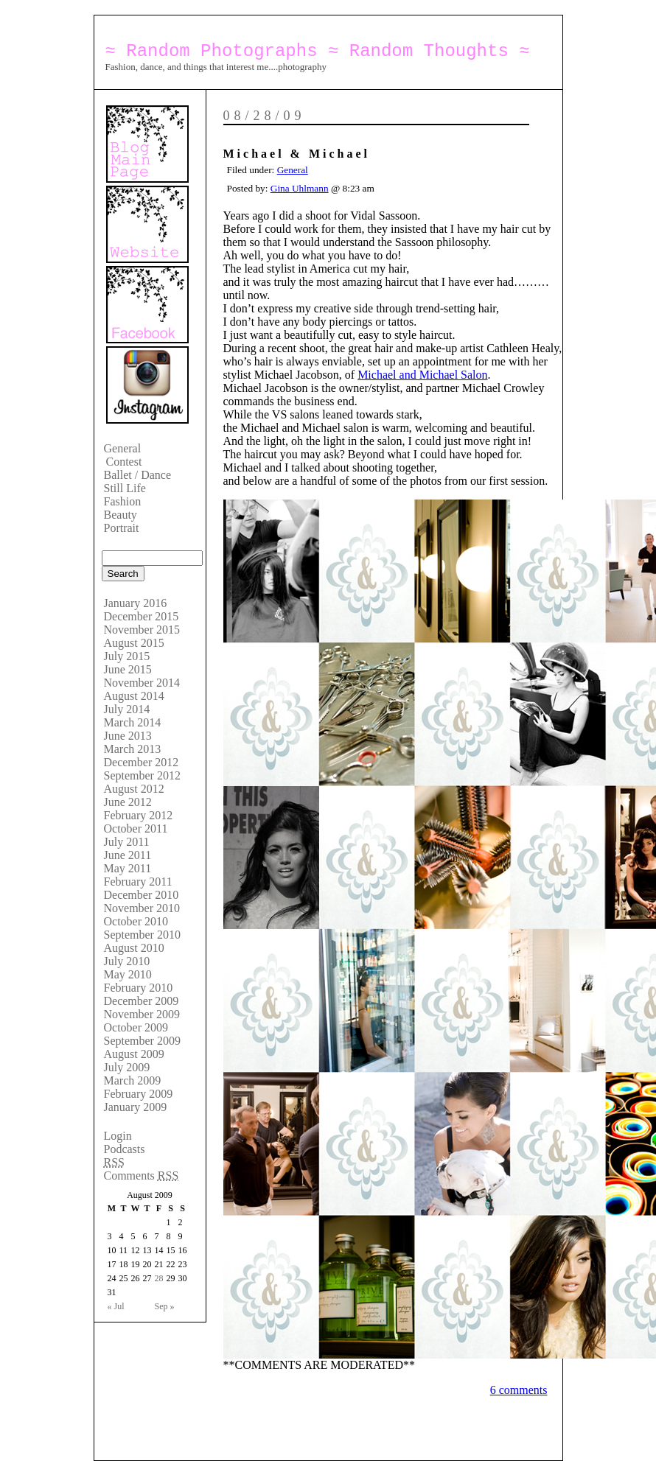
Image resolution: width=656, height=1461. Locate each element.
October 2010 (136, 921)
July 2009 (127, 1067)
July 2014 (127, 709)
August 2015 (134, 643)
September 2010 (142, 934)
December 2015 (141, 616)
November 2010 (142, 908)
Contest (124, 461)
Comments (141, 1175)
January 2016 (135, 603)
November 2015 (142, 629)
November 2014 (142, 682)
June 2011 (128, 855)
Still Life (125, 488)
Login (118, 1135)
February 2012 (138, 815)
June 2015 (128, 669)
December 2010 (141, 895)
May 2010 (128, 974)
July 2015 (127, 656)
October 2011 (136, 828)
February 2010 (138, 987)
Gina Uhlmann (300, 188)
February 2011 (138, 881)
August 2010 (134, 948)
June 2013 (128, 735)
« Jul (116, 1306)
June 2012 (128, 802)
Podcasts (124, 1149)
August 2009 (134, 1054)
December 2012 (141, 762)
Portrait (121, 528)
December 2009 (141, 1001)
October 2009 (136, 1027)
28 (159, 1278)
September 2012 (142, 775)
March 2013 (132, 749)
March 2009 (132, 1080)
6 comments (519, 1390)
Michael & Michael (297, 153)
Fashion (123, 501)
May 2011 (128, 868)
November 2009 (142, 1014)
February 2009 (138, 1093)
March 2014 (132, 722)
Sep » (165, 1306)
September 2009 (142, 1040)
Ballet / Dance (138, 475)
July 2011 (127, 841)
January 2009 (135, 1107)
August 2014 (134, 696)
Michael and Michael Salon (422, 374)
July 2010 (127, 961)
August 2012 (134, 788)
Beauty (120, 514)
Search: (113, 546)
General (123, 448)
